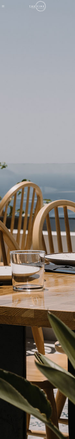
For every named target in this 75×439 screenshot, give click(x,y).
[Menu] (3, 6)
